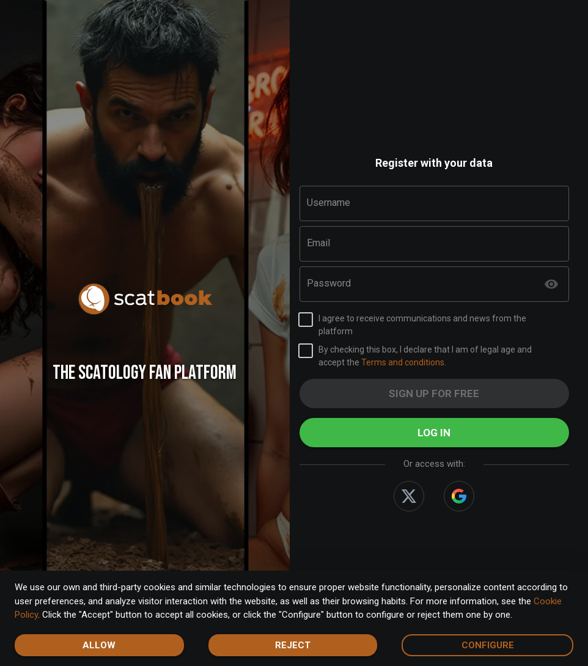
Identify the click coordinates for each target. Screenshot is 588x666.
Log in (435, 432)
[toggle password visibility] (551, 284)
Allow (99, 645)
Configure (487, 645)
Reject (293, 645)
